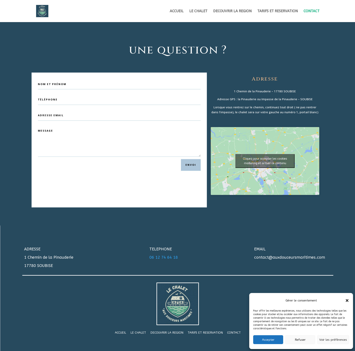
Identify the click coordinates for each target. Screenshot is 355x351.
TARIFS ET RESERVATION (277, 11)
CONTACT (311, 11)
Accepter (268, 340)
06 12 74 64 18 (163, 257)
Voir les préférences (333, 340)
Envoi (190, 165)
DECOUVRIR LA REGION (232, 11)
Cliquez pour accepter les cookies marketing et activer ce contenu (265, 161)
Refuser (300, 340)
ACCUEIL (177, 11)
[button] (347, 300)
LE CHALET (198, 11)
